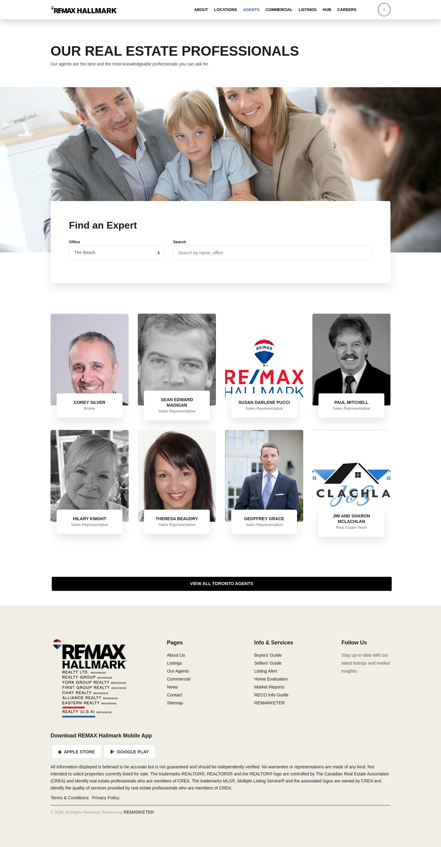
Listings (308, 9)
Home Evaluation (271, 679)
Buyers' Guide (268, 655)
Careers (346, 9)
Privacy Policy (105, 797)
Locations (225, 9)
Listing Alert (265, 671)
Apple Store (76, 751)
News (172, 687)
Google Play (129, 751)
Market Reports (269, 687)
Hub (327, 9)
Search (179, 242)
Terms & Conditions (70, 797)
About (201, 9)
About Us (176, 655)
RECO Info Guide (271, 694)
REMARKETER (269, 702)
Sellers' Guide (267, 663)
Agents (251, 9)
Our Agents (178, 671)
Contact (174, 694)
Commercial (279, 9)
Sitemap (175, 702)
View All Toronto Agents (222, 583)
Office (74, 242)
